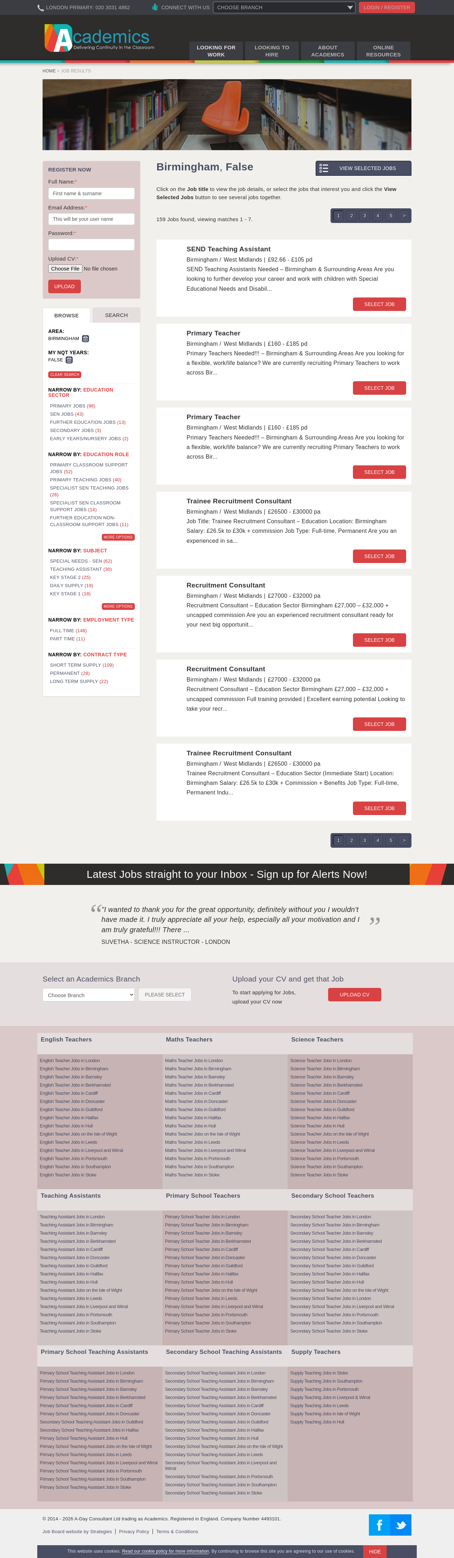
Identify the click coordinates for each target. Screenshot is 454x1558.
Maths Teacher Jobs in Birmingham (198, 1068)
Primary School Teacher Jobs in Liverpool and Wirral (214, 1306)
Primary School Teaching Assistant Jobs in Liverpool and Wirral (98, 1462)
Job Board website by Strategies (77, 1531)
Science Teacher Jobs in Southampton (326, 1166)
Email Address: (67, 207)
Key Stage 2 (70, 577)
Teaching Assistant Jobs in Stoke (70, 1331)
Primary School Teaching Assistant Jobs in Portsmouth (91, 1471)
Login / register (387, 7)
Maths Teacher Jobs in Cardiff (193, 1093)
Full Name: (62, 182)
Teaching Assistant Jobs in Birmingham (76, 1225)
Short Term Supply (82, 665)
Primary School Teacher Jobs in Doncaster (205, 1257)
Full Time (68, 630)
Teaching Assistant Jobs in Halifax (71, 1274)
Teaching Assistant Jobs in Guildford (73, 1265)
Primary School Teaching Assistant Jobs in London (87, 1373)
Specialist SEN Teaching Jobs (89, 491)
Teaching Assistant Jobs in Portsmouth (76, 1314)
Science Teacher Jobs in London (320, 1060)
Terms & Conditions (177, 1531)
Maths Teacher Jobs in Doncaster (196, 1101)
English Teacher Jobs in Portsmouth (73, 1158)
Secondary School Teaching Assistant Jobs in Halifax (89, 1430)
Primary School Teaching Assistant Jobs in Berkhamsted (92, 1397)
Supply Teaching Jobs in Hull (317, 1422)
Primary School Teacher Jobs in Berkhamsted (208, 1241)
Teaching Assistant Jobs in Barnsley (73, 1233)
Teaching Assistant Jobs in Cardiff (71, 1249)
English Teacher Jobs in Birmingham (74, 1068)
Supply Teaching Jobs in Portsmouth (324, 1389)
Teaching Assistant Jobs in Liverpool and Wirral (84, 1306)
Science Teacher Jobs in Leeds (319, 1142)
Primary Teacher (213, 333)
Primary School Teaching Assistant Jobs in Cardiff (86, 1405)
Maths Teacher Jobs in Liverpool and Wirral (205, 1150)
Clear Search (64, 375)
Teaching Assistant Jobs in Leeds (71, 1298)
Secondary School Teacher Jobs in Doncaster (333, 1257)
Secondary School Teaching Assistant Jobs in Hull (211, 1438)
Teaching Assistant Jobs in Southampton (78, 1322)
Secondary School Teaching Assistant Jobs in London (215, 1373)
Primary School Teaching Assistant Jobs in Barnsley (88, 1389)
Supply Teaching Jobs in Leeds (319, 1405)
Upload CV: (63, 259)
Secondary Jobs (75, 430)
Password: (62, 233)
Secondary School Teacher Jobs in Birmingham (334, 1225)
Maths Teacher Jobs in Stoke (192, 1174)
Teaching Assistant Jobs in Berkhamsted (78, 1241)
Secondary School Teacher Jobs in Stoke (328, 1331)
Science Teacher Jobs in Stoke (319, 1174)
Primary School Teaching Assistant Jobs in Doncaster (89, 1413)
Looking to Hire (272, 51)
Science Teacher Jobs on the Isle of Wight (329, 1134)
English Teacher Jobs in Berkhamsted (75, 1085)
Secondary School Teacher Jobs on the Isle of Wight (339, 1290)
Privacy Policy (134, 1531)
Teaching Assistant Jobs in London (72, 1216)
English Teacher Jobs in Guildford (71, 1109)
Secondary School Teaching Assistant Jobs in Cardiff (214, 1405)
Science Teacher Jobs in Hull (317, 1125)
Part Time (67, 638)
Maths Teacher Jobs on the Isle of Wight (202, 1134)
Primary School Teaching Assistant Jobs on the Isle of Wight (96, 1446)
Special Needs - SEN (81, 561)
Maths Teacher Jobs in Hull (190, 1125)
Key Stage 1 (70, 593)
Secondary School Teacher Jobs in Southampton (336, 1322)
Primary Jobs (72, 406)
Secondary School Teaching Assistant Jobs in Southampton (221, 1484)
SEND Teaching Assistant (229, 249)
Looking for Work (216, 51)
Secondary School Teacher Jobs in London (330, 1216)
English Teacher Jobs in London (70, 1060)
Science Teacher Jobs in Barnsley (322, 1076)
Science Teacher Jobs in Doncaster (323, 1101)
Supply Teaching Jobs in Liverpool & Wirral (330, 1397)
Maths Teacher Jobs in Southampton (199, 1166)
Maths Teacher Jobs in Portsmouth (197, 1158)
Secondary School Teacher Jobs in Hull (327, 1282)
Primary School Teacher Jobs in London (202, 1216)
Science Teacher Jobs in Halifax (320, 1117)
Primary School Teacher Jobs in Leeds (201, 1298)
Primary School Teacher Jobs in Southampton (208, 1322)
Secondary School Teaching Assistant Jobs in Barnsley (216, 1389)
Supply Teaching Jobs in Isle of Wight (325, 1413)
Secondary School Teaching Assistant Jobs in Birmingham (219, 1381)
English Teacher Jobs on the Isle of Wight (78, 1134)
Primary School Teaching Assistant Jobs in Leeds (86, 1454)
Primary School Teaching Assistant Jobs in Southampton (92, 1479)
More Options (118, 537)
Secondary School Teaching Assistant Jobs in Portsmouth (219, 1476)
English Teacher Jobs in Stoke (68, 1174)
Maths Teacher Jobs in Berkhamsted (199, 1085)
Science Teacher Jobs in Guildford (322, 1109)
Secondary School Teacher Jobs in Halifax (329, 1274)
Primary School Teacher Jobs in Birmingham (206, 1225)
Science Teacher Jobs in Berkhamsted (326, 1085)
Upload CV (355, 994)
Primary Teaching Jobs (85, 479)
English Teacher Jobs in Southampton (75, 1166)
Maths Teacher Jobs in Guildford (195, 1109)
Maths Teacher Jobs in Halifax (193, 1117)
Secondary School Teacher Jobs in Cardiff (329, 1249)
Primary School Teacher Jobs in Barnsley (203, 1233)
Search (116, 315)
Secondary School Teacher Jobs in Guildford (331, 1265)
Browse (66, 315)
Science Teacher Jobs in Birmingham (325, 1068)
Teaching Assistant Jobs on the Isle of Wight (81, 1290)
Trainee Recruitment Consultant (239, 501)
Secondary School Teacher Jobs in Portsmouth (334, 1314)
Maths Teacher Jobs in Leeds (192, 1142)
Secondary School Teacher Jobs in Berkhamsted (336, 1241)
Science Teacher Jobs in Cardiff (319, 1093)
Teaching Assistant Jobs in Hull (69, 1282)
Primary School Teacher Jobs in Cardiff (201, 1249)
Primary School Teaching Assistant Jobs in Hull (83, 1438)
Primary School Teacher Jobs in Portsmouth (206, 1314)
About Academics (327, 51)
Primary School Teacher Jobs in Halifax (201, 1274)
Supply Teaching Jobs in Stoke (319, 1373)
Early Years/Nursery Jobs (89, 438)
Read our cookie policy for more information (165, 1551)
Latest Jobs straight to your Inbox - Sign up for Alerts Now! (227, 874)
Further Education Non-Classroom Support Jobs (89, 521)
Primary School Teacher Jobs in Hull (199, 1282)
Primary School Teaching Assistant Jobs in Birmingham (91, 1381)
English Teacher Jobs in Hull (66, 1125)
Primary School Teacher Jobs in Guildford (204, 1265)
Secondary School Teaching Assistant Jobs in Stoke (213, 1493)
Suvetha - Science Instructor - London (165, 942)
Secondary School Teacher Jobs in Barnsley (331, 1233)
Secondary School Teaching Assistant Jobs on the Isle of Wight (224, 1446)
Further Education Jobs (88, 422)
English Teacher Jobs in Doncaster (72, 1101)
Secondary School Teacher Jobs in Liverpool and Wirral (342, 1306)
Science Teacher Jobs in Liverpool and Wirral (332, 1150)
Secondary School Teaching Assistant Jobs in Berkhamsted (220, 1397)
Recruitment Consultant (226, 585)
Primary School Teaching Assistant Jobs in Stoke (85, 1487)
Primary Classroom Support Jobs (89, 468)
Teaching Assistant (81, 569)
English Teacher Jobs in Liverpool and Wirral (81, 1150)
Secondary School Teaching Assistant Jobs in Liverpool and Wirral (221, 1465)
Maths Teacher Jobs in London (194, 1060)
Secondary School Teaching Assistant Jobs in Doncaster (218, 1413)
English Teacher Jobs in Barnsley (71, 1076)
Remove (85, 338)
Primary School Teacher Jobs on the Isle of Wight (211, 1290)
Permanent (70, 673)
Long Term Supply (79, 681)
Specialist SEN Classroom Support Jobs (85, 506)
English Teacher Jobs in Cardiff (69, 1093)
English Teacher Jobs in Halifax (69, 1117)
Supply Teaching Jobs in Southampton (326, 1381)
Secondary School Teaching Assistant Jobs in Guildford (91, 1422)
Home (49, 71)
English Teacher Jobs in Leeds (68, 1142)
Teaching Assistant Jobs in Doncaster (75, 1257)
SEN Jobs (67, 414)
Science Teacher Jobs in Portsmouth (324, 1158)
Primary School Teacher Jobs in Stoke (200, 1331)
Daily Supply (71, 585)
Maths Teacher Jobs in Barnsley (195, 1076)
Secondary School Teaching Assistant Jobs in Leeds (214, 1454)
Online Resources (383, 51)
